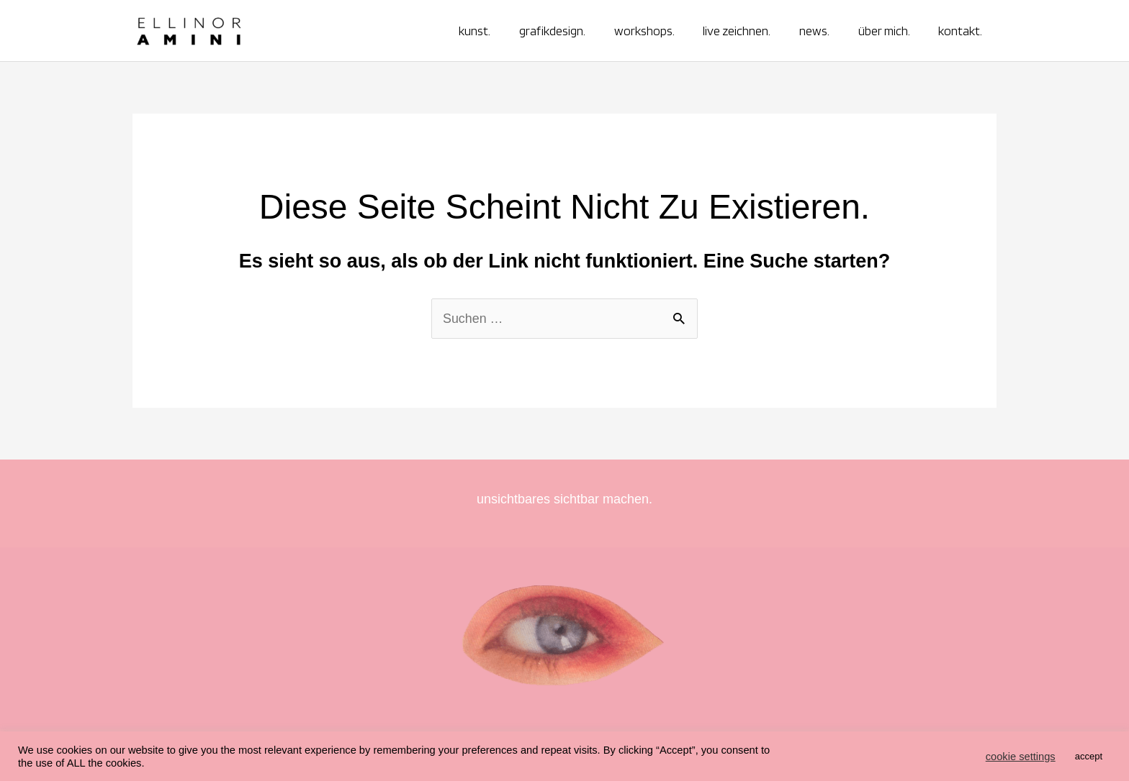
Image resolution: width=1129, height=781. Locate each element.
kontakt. (962, 30)
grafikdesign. (567, 30)
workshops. (656, 30)
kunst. (492, 30)
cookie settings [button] (1021, 756)
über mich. (888, 30)
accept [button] (1088, 756)
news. (821, 30)
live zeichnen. (746, 30)
